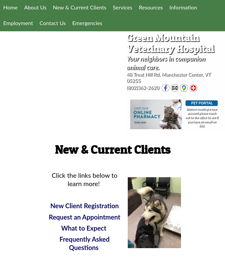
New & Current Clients (79, 7)
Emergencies (87, 23)
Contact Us (52, 23)
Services (122, 7)
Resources (151, 7)
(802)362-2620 (142, 87)
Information (183, 7)
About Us (35, 7)
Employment (18, 23)
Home (10, 7)
